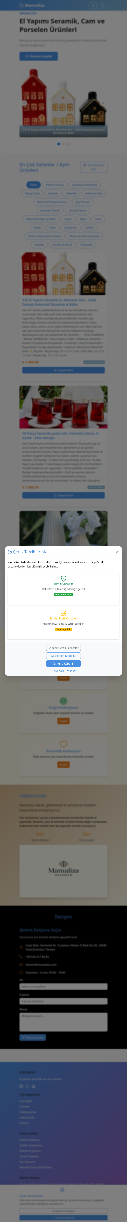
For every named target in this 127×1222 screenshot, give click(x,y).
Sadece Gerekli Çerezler (63, 648)
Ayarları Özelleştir (63, 671)
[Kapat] (117, 552)
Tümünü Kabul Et (63, 663)
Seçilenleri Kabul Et (63, 656)
